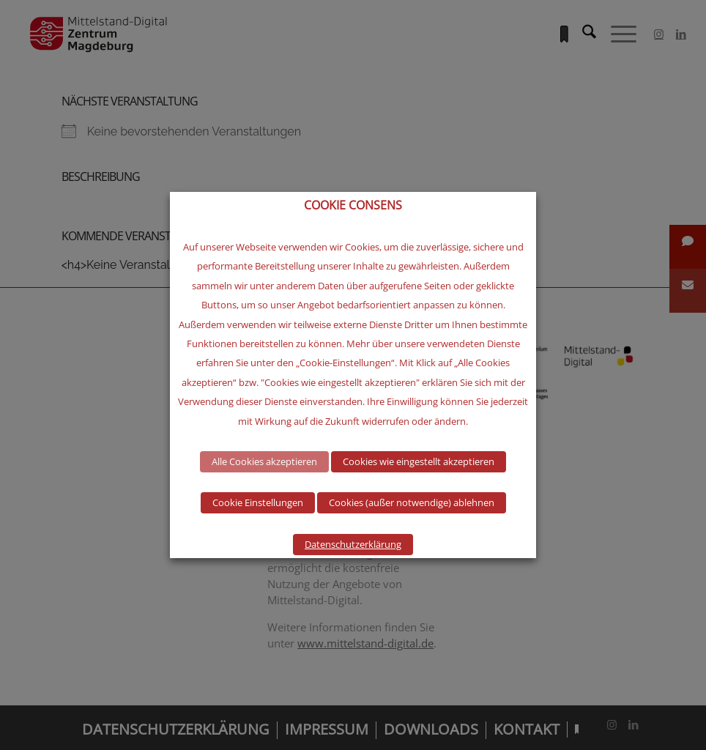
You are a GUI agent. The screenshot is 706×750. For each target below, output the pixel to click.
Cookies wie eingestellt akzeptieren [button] (418, 461)
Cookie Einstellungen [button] (257, 502)
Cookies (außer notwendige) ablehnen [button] (411, 502)
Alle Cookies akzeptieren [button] (264, 461)
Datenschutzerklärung (353, 544)
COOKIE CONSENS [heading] (353, 205)
